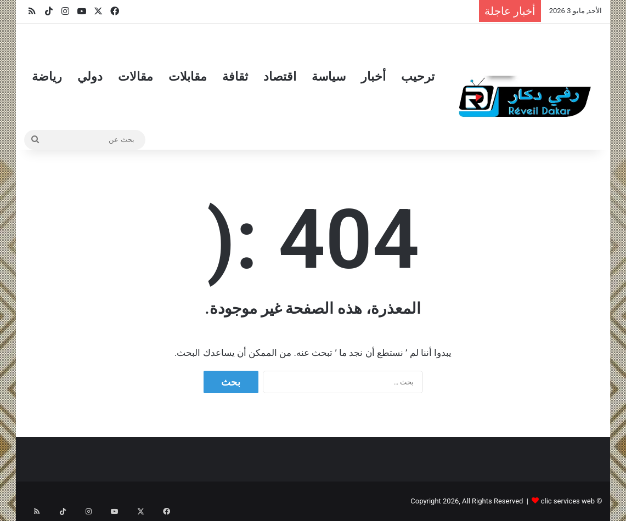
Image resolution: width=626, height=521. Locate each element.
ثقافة (235, 76)
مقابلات (187, 76)
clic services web (568, 501)
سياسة (329, 76)
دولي (90, 76)
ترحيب (418, 76)
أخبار (373, 76)
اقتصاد (279, 76)
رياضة (47, 76)
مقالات (135, 76)
